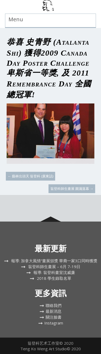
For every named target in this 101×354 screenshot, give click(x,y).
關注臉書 (54, 317)
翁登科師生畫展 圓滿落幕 (71, 188)
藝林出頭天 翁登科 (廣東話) (30, 176)
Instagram (53, 323)
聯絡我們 (54, 305)
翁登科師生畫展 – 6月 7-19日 (54, 266)
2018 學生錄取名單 (54, 278)
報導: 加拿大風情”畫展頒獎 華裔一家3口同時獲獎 (54, 260)
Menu (15, 19)
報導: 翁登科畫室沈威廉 (54, 272)
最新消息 (54, 311)
